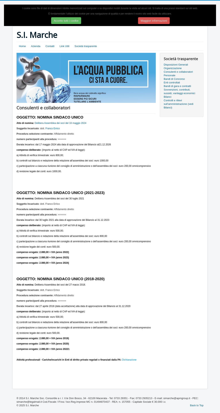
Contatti (50, 46)
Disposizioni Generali (176, 64)
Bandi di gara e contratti (177, 86)
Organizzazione (173, 68)
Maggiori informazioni (154, 20)
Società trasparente (86, 46)
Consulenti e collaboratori (178, 71)
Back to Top (196, 405)
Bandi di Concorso (174, 78)
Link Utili (64, 46)
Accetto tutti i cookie (66, 20)
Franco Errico (52, 128)
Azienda (35, 46)
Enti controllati (172, 82)
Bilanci (167, 96)
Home (22, 46)
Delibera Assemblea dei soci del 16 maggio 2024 (60, 123)
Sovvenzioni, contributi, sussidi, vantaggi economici (179, 91)
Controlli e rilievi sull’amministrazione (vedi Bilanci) (178, 104)
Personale (169, 75)
